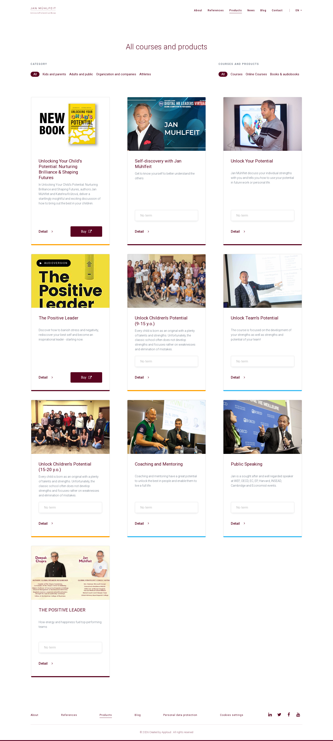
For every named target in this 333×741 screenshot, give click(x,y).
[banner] (43, 11)
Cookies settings (231, 715)
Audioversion (54, 263)
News (251, 10)
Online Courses (256, 74)
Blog (263, 10)
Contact (277, 10)
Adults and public (81, 74)
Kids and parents (54, 74)
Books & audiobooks (284, 74)
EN (297, 10)
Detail (46, 231)
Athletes (145, 74)
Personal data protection (180, 715)
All (35, 74)
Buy (86, 231)
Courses (237, 74)
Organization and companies (116, 74)
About (198, 10)
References (216, 10)
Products (235, 10)
